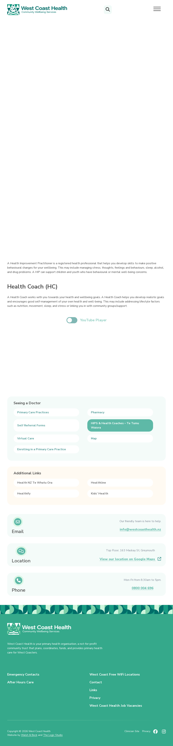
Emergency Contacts (23, 674)
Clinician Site (131, 731)
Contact (95, 682)
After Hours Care (20, 682)
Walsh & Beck (29, 735)
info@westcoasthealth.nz (140, 529)
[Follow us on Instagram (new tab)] (164, 733)
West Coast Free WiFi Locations (114, 674)
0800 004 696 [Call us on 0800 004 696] (142, 588)
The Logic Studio (53, 735)
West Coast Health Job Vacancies (115, 705)
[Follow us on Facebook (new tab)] (155, 733)
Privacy (94, 698)
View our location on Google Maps (130, 559)
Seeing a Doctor (37, 75)
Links (93, 690)
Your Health (16, 75)
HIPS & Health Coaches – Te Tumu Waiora (80, 75)
